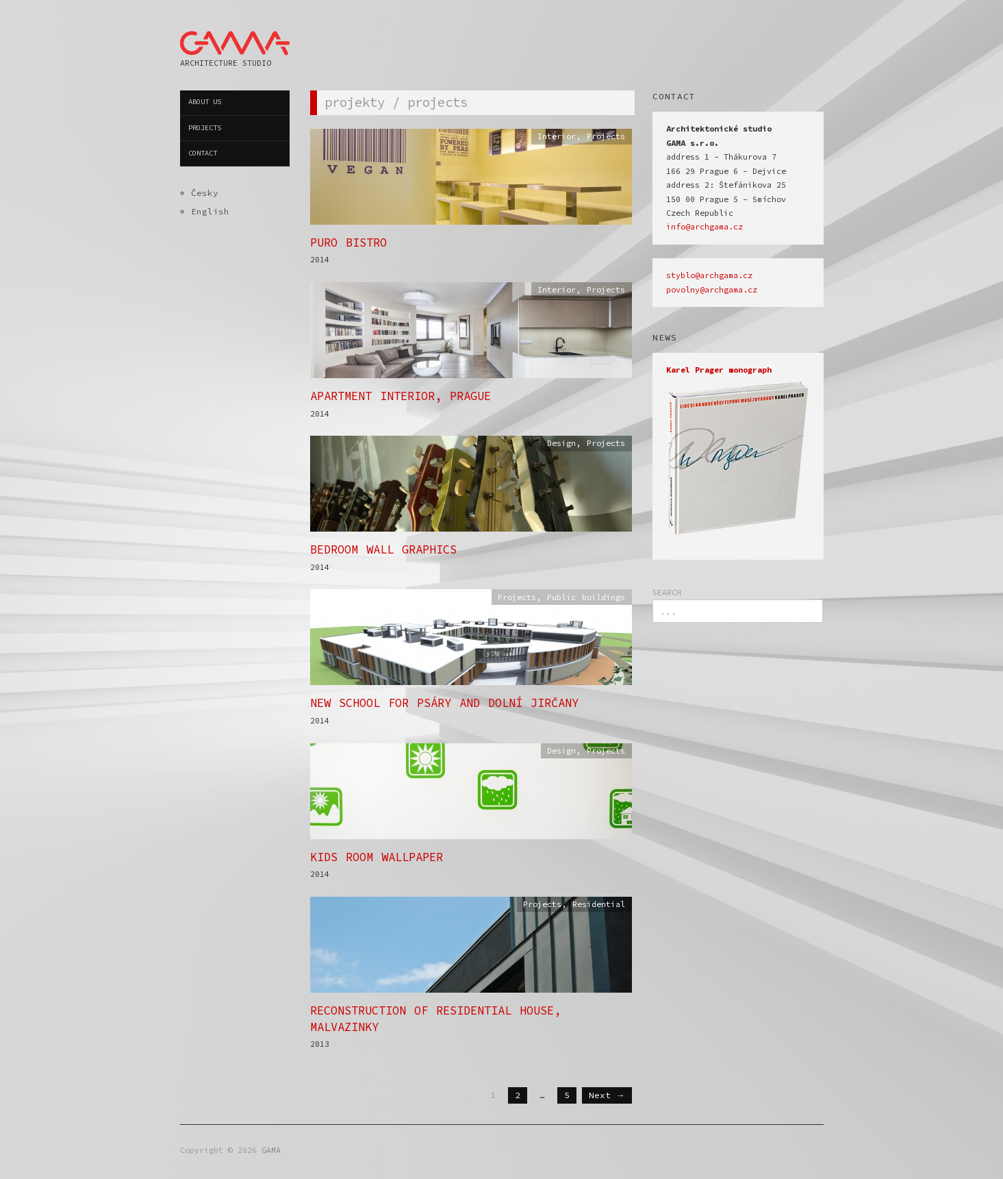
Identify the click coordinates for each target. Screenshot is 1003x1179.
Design (561, 443)
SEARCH (666, 592)
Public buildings (586, 597)
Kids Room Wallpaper (376, 857)
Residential (598, 904)
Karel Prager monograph (719, 370)
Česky (204, 192)
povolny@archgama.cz (711, 290)
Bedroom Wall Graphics (383, 549)
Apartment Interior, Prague (400, 396)
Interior (556, 136)
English (210, 211)
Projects (204, 127)
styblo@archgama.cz (709, 275)
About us (204, 101)
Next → (607, 1094)
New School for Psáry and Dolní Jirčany (444, 702)
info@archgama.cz (704, 227)
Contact (202, 153)
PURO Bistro (348, 242)
